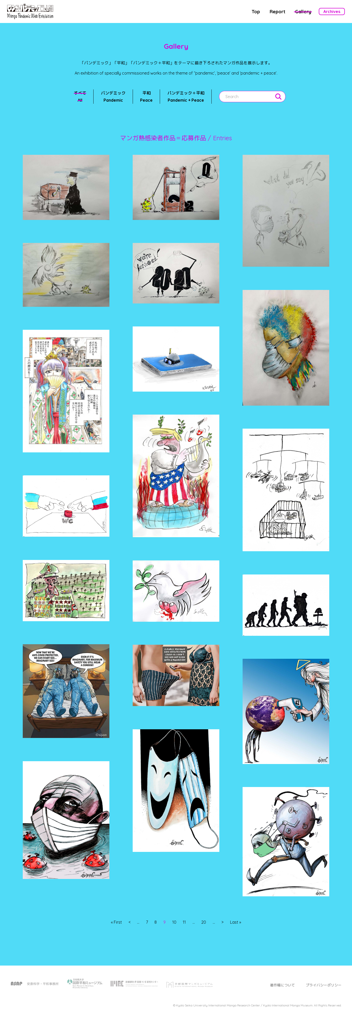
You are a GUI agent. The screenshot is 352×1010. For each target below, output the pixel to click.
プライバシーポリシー (324, 988)
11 (184, 922)
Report (277, 12)
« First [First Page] (116, 922)
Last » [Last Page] (235, 922)
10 (174, 922)
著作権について (282, 988)
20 (203, 922)
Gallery (303, 12)
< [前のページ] (130, 922)
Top (256, 12)
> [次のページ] (222, 922)
